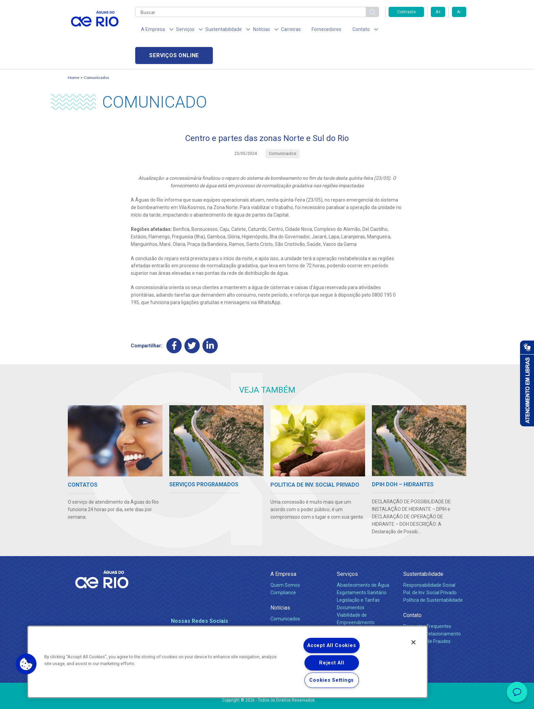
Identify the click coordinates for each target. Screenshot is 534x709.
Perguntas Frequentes (427, 601)
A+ (438, 12)
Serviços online (427, 31)
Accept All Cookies (331, 645)
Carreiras (275, 30)
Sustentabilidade (423, 549)
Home (73, 53)
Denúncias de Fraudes (427, 616)
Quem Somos (285, 560)
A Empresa (283, 549)
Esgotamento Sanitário (362, 567)
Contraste (406, 12)
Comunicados (96, 53)
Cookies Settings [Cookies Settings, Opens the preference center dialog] (331, 680)
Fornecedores (307, 30)
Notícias (280, 583)
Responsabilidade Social (429, 560)
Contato (412, 590)
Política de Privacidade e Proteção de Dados (267, 699)
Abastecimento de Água (363, 560)
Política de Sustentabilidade (433, 575)
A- (459, 12)
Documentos (350, 582)
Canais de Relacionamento (432, 609)
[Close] (413, 642)
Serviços (347, 549)
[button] (26, 664)
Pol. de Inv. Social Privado (430, 567)
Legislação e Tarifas (358, 575)
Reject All (331, 663)
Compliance (283, 567)
